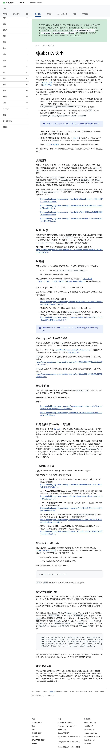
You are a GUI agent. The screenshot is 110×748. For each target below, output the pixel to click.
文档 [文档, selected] (20, 3)
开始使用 (16, 14)
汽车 (74, 14)
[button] (13, 18)
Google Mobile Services (92, 736)
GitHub (34, 743)
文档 (4, 9)
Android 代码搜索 (36, 3)
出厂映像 (35, 736)
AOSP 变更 (77, 36)
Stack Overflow (89, 740)
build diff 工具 (47, 82)
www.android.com (90, 733)
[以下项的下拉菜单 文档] (25, 2)
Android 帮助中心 (90, 723)
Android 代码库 (37, 723)
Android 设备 (62, 14)
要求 (33, 726)
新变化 (5, 14)
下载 (33, 730)
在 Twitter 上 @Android (65, 723)
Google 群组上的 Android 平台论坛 (69, 737)
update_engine (53, 144)
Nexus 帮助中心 (89, 730)
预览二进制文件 (37, 733)
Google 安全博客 (63, 733)
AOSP (38, 46)
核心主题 (51, 46)
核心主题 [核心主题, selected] (38, 14)
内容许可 (53, 692)
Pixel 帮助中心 (88, 726)
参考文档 (85, 14)
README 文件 (73, 352)
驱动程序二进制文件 (38, 740)
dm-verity (57, 429)
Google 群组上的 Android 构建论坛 (69, 742)
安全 (27, 14)
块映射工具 (47, 85)
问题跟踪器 (87, 743)
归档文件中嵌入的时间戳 (76, 281)
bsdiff (75, 138)
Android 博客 (62, 730)
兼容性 (49, 14)
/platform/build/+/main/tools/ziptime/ (72, 350)
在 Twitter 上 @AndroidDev (67, 726)
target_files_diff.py (46, 550)
